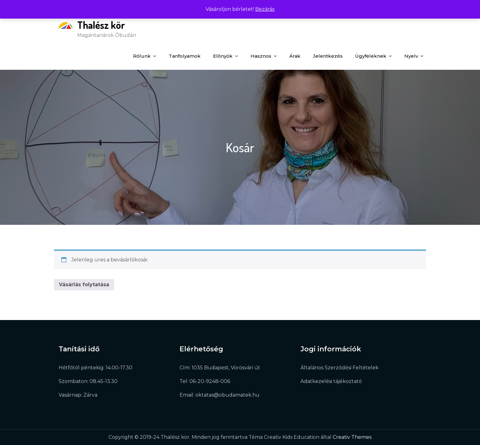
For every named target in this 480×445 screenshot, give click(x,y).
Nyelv (411, 56)
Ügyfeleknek (370, 56)
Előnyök (223, 56)
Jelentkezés (328, 56)
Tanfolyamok (185, 56)
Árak (294, 56)
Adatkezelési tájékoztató (331, 381)
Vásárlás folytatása (84, 284)
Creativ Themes (352, 437)
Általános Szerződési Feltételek (339, 368)
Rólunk (142, 56)
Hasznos (261, 56)
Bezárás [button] (264, 9)
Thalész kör (101, 25)
